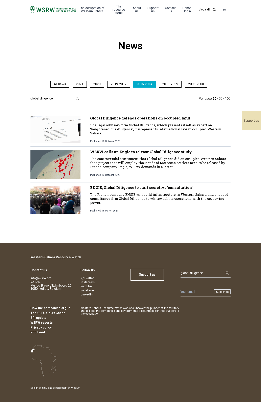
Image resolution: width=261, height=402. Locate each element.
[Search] (207, 9)
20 (214, 98)
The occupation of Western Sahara (91, 9)
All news (60, 84)
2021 (79, 84)
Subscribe (222, 291)
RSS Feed (37, 332)
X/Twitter (87, 278)
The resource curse (119, 9)
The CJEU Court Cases (47, 313)
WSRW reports (41, 323)
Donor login (186, 9)
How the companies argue (50, 308)
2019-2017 (118, 84)
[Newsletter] (196, 292)
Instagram (87, 282)
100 (228, 98)
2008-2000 (196, 84)
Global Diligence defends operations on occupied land (140, 118)
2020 (97, 84)
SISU (44, 388)
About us (137, 9)
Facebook (87, 290)
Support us (251, 120)
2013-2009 (170, 84)
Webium (75, 388)
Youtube (86, 286)
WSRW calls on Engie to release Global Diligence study (141, 151)
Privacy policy (41, 327)
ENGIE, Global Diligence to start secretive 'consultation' (141, 187)
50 (220, 98)
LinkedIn (86, 294)
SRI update (38, 318)
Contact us (170, 9)
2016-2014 (144, 84)
